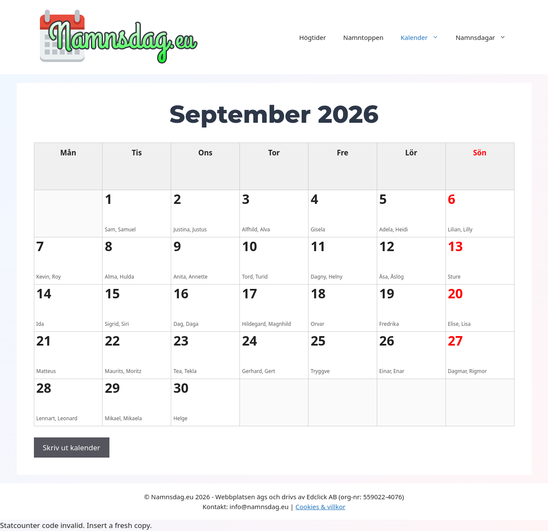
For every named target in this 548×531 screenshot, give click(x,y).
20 (455, 293)
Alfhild (249, 229)
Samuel (127, 229)
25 (318, 340)
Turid (261, 276)
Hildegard (254, 323)
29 (112, 388)
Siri (125, 323)
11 (318, 246)
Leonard (67, 418)
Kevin (42, 276)
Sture (454, 276)
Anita (179, 276)
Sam (110, 229)
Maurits (114, 370)
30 (180, 388)
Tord (247, 276)
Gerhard (252, 370)
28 (43, 388)
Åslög (397, 276)
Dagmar (457, 370)
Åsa (383, 276)
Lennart (45, 418)
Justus (199, 229)
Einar (385, 370)
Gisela (318, 229)
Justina (181, 229)
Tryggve (320, 370)
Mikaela (132, 418)
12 (386, 246)
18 (318, 293)
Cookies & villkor (320, 506)
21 (43, 340)
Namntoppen (363, 37)
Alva (265, 229)
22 (112, 340)
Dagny (318, 276)
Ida (40, 323)
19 (386, 293)
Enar (399, 370)
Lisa (466, 323)
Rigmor (478, 370)
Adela (386, 229)
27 (455, 340)
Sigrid (111, 323)
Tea (177, 370)
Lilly (467, 229)
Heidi (401, 229)
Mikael (113, 418)
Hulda (127, 276)
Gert (270, 370)
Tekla (191, 370)
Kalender (424, 37)
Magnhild (279, 323)
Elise (453, 323)
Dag (178, 323)
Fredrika (389, 323)
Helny (335, 276)
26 (386, 340)
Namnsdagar (485, 37)
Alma (111, 276)
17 (249, 293)
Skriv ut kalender (71, 447)
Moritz (133, 370)
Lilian (454, 229)
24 (249, 340)
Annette (197, 276)
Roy (56, 276)
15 (112, 293)
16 (180, 293)
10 (249, 246)
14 (43, 293)
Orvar (317, 323)
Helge (180, 418)
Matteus (46, 370)
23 (180, 340)
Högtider (312, 37)
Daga (192, 323)
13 (455, 246)
